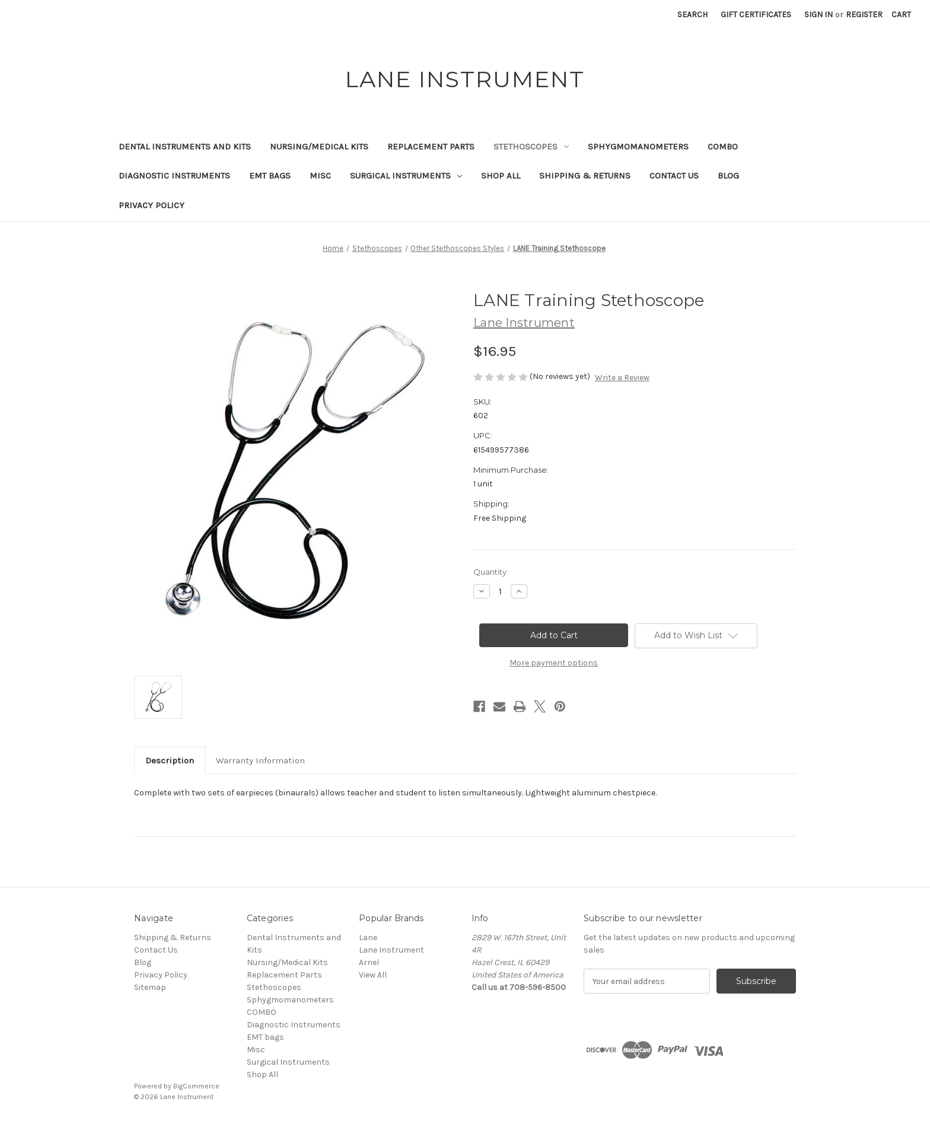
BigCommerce (196, 1086)
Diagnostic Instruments (174, 175)
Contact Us (674, 175)
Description (169, 760)
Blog (728, 175)
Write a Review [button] (622, 378)
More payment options (553, 663)
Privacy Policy (151, 205)
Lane (368, 937)
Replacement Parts (430, 146)
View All (373, 975)
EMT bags (270, 175)
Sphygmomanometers (638, 146)
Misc (320, 175)
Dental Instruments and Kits (185, 146)
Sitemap (150, 987)
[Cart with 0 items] (901, 14)
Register (864, 14)
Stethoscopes (531, 146)
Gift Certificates (756, 14)
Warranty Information (260, 760)
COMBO (723, 146)
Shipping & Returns (584, 175)
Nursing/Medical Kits (319, 146)
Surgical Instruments (406, 175)
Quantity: (490, 572)
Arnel (369, 962)
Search (692, 14)
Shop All (500, 175)
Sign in (818, 14)
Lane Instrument (391, 950)
